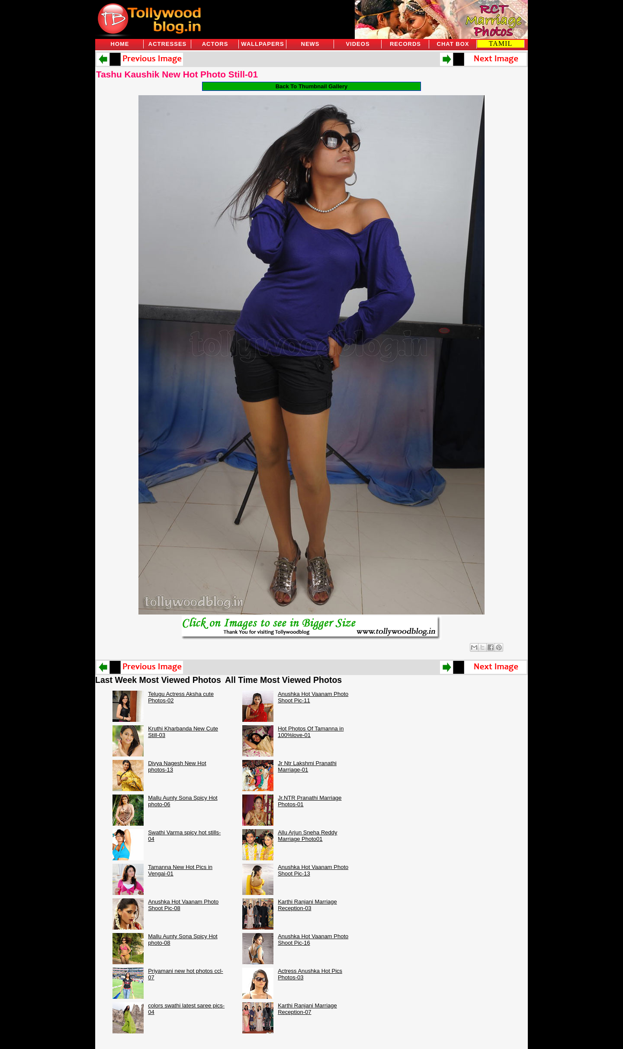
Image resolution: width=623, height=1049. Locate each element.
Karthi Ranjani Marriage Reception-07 (307, 1008)
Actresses (167, 44)
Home (120, 44)
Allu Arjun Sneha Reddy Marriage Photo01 (307, 835)
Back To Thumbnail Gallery (312, 86)
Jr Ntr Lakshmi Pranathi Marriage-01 (307, 766)
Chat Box (453, 44)
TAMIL (500, 43)
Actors (215, 44)
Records (405, 44)
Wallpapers (262, 44)
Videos (357, 44)
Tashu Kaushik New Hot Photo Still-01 (177, 74)
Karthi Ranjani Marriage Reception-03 (307, 904)
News (310, 44)
